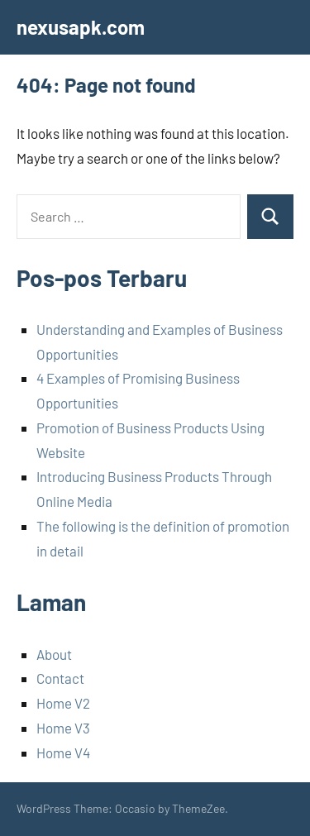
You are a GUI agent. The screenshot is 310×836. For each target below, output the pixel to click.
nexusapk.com (81, 27)
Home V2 (63, 703)
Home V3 (63, 727)
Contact (60, 678)
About (54, 654)
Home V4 (63, 752)
